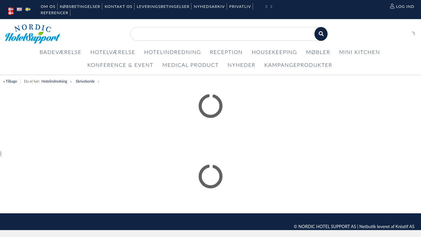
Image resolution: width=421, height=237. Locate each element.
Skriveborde (85, 81)
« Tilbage (10, 81)
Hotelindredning (54, 81)
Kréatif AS (405, 226)
